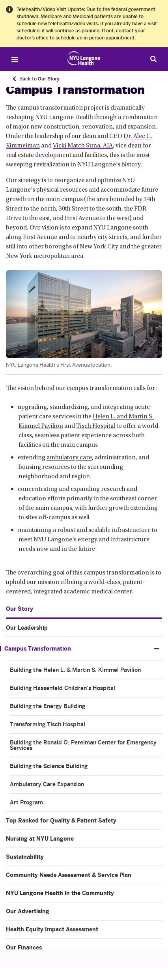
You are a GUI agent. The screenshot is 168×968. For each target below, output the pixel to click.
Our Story (19, 609)
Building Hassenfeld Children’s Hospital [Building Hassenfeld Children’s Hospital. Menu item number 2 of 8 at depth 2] (62, 688)
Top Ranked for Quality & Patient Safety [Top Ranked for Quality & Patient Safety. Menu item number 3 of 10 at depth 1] (61, 820)
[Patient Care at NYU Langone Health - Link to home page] (84, 58)
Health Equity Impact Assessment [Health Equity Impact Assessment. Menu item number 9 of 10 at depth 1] (52, 929)
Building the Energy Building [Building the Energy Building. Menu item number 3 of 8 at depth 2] (47, 706)
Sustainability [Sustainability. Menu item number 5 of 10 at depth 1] (25, 857)
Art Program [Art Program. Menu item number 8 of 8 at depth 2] (26, 802)
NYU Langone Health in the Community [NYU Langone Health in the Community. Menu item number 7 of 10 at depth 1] (60, 893)
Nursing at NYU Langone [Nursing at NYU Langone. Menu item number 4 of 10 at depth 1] (40, 838)
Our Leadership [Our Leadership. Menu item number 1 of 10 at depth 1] (27, 627)
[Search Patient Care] (153, 58)
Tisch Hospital (95, 426)
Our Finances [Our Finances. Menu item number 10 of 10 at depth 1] (24, 947)
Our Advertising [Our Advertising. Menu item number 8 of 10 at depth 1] (27, 911)
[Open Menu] (14, 59)
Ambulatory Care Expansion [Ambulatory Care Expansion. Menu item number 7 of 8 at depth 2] (47, 784)
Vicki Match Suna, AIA (83, 146)
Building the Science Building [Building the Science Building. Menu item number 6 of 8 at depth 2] (49, 766)
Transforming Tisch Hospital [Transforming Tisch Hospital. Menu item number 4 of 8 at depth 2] (47, 724)
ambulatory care (69, 458)
